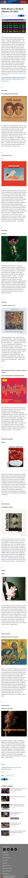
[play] (2, 876)
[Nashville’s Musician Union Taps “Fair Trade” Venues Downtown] (5, 790)
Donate (24, 1)
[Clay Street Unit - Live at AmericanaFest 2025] (5, 825)
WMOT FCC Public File (7, 871)
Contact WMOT (6, 854)
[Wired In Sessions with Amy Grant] (5, 798)
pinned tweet (6, 539)
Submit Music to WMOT (7, 868)
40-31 (2, 772)
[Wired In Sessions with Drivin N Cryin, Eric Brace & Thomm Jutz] (5, 806)
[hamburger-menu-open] (2, 2)
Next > (3, 764)
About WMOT (5, 860)
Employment (5, 863)
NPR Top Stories (9, 775)
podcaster (22, 542)
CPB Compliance (6, 873)
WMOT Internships (6, 865)
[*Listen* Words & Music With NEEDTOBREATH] (5, 814)
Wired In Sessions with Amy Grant (17, 796)
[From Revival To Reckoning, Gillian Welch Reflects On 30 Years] (5, 833)
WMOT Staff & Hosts (7, 857)
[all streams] (26, 876)
